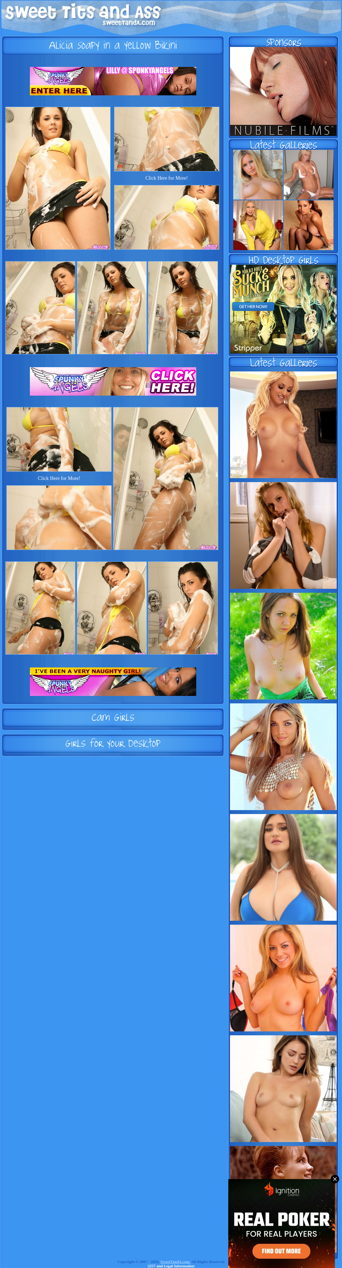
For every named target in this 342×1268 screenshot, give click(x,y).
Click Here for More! (166, 178)
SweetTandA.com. (175, 1261)
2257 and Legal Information (171, 1266)
